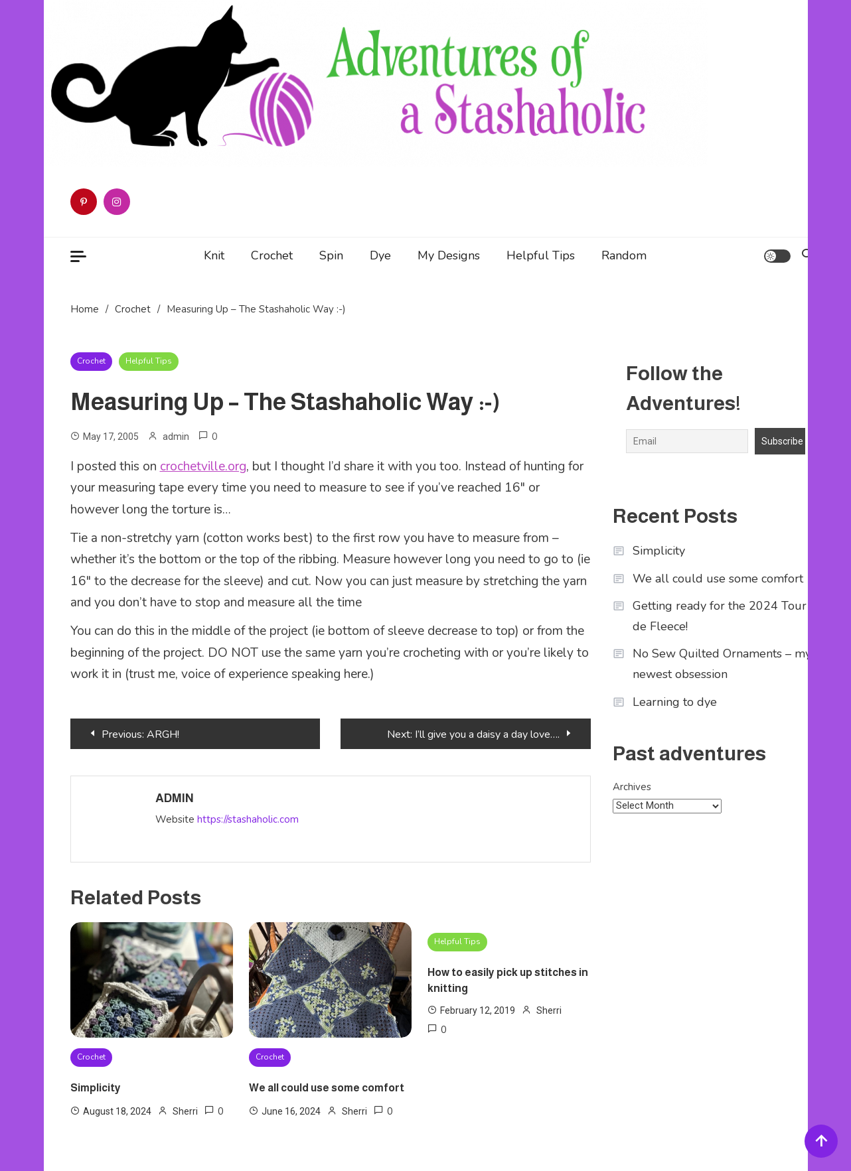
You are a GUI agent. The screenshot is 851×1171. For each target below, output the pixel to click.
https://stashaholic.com (248, 819)
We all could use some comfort (326, 1087)
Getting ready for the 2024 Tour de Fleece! (720, 616)
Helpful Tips (540, 255)
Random (624, 255)
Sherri (185, 1111)
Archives (632, 786)
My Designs (449, 255)
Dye (380, 255)
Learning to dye (675, 702)
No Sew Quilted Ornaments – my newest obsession (722, 664)
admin (176, 436)
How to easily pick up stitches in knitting (507, 980)
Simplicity (95, 1087)
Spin (331, 255)
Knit (214, 255)
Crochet (272, 255)
